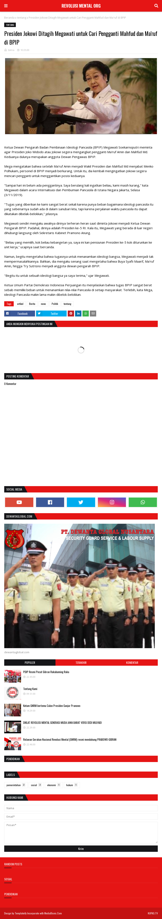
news (43, 303)
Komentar (132, 662)
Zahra (11, 50)
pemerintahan (16, 785)
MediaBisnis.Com (53, 913)
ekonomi (54, 785)
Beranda (9, 17)
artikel (20, 303)
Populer (30, 662)
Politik (55, 303)
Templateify (21, 913)
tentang (21, 17)
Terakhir (81, 662)
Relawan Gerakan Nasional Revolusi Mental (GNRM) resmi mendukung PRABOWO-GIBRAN (69, 739)
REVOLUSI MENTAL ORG (81, 6)
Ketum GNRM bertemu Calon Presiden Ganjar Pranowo (51, 706)
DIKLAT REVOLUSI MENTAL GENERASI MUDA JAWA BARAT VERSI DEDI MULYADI (62, 722)
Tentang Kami (30, 689)
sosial (36, 785)
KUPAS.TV (153, 913)
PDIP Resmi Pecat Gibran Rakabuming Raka (46, 672)
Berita (32, 303)
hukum (72, 785)
